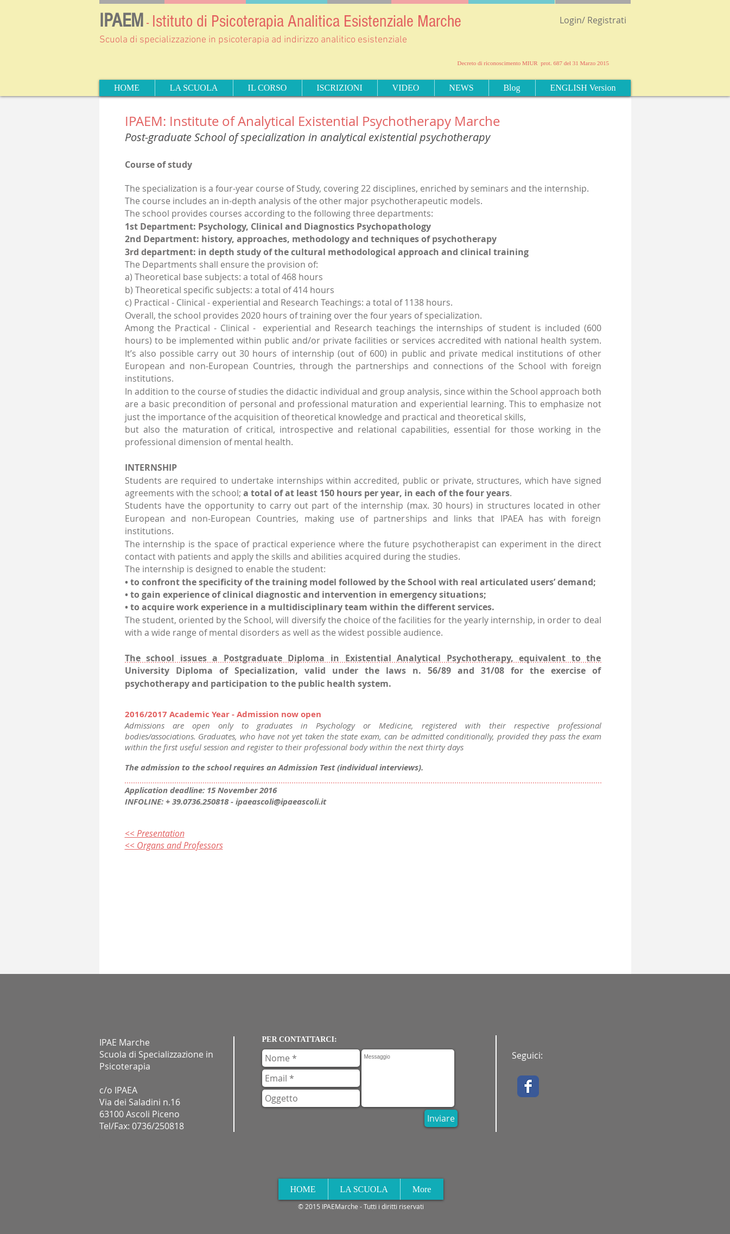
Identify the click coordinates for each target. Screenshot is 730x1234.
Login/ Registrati (593, 20)
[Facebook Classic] (528, 1086)
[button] (194, 88)
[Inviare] (441, 1118)
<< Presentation (155, 833)
